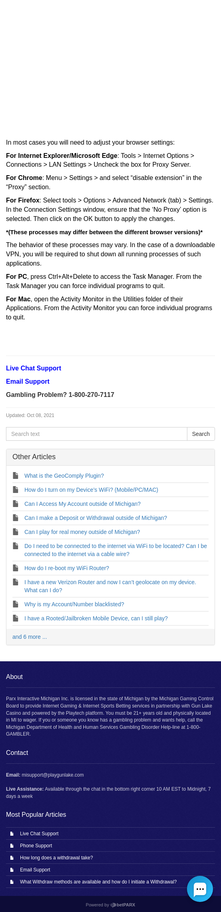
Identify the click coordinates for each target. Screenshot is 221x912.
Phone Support (36, 846)
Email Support (35, 870)
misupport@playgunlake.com (53, 775)
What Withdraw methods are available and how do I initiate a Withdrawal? (98, 882)
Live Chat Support (39, 833)
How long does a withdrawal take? (56, 858)
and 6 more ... (29, 637)
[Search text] (96, 434)
